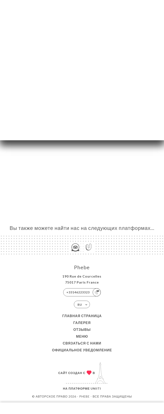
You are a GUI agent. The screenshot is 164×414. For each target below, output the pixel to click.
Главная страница (82, 316)
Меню (82, 336)
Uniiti (96, 388)
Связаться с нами (82, 343)
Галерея (82, 323)
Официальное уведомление (82, 350)
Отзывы (82, 329)
